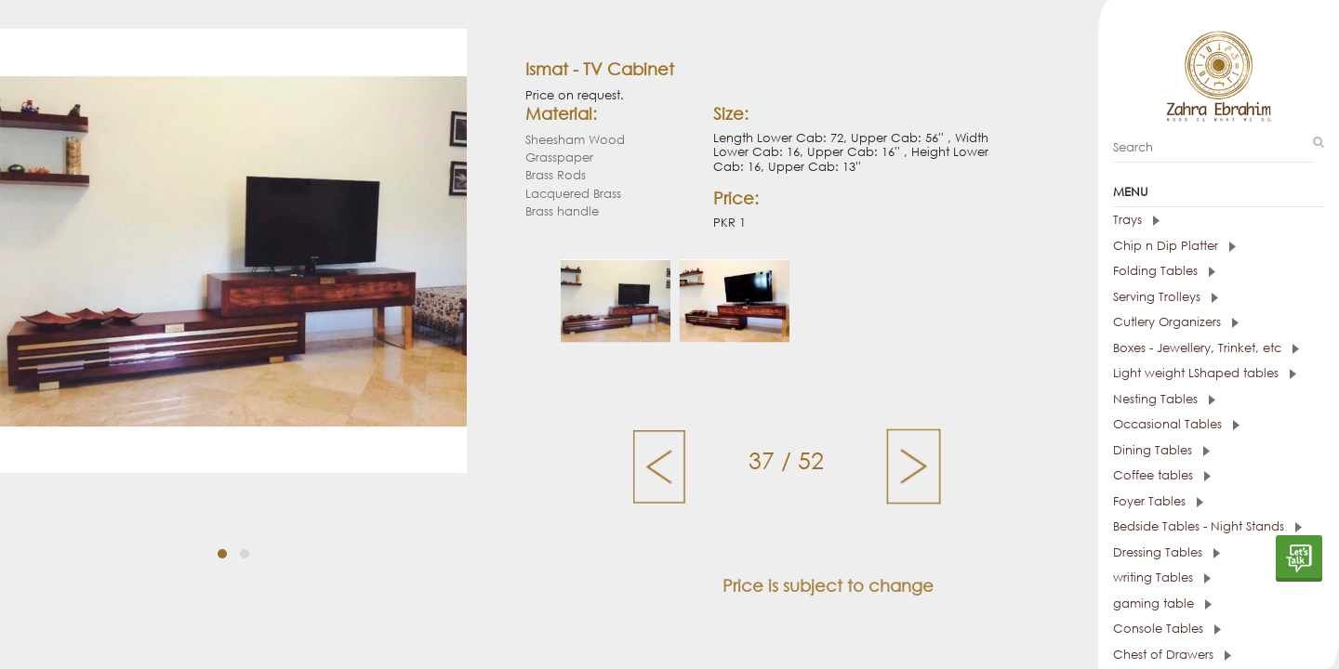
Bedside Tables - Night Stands (1207, 526)
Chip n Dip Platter (1174, 246)
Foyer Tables (1158, 501)
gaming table (1162, 603)
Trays (1136, 220)
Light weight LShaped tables (1204, 373)
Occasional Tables (1176, 424)
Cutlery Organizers (1176, 322)
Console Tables (1167, 628)
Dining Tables (1161, 450)
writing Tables (1162, 577)
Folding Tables (1164, 271)
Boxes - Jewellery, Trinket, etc (1206, 348)
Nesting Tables (1164, 399)
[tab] (1218, 220)
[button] (222, 553)
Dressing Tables (1166, 552)
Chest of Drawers (1172, 654)
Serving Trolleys (1165, 297)
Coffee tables (1162, 475)
